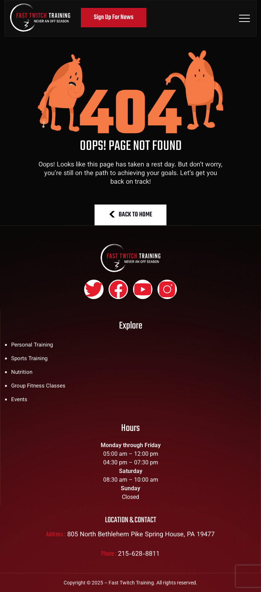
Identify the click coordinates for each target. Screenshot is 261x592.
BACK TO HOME (130, 215)
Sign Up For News (113, 17)
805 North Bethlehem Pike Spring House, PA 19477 (141, 535)
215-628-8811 (139, 554)
